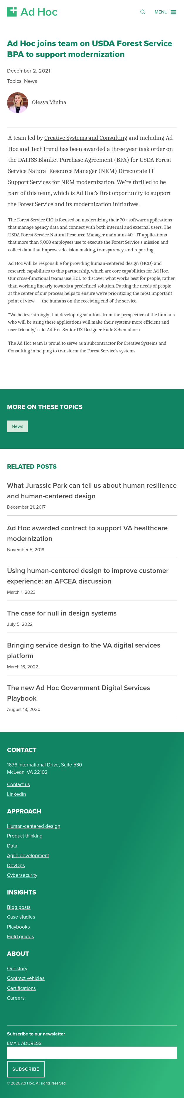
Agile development (28, 855)
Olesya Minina (49, 102)
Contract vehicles (26, 978)
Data (12, 846)
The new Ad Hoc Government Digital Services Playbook (78, 692)
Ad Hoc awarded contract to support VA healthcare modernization (87, 533)
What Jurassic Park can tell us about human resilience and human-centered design (92, 490)
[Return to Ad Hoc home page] (32, 12)
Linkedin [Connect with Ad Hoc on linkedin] (16, 794)
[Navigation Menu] (166, 12)
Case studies (21, 917)
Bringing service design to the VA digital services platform (83, 650)
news (17, 426)
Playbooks (18, 927)
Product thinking (25, 836)
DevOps (16, 865)
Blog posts (19, 907)
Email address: (25, 1043)
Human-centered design (33, 826)
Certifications (21, 988)
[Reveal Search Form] (142, 11)
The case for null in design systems (62, 613)
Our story (17, 968)
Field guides (20, 936)
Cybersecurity (22, 875)
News (30, 81)
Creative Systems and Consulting (85, 137)
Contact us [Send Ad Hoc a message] (18, 784)
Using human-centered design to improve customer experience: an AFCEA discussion (87, 575)
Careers (16, 998)
